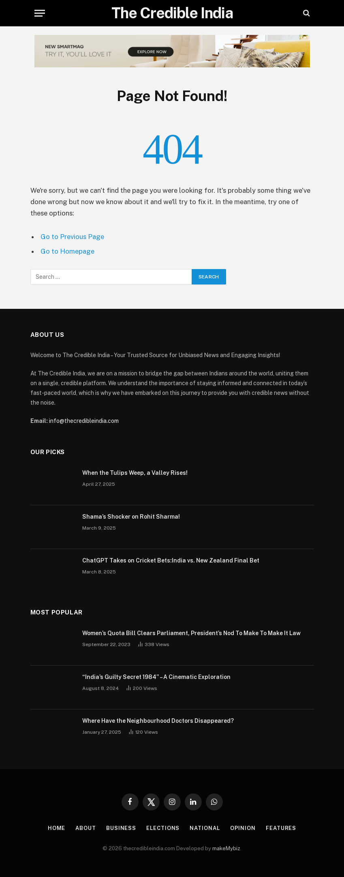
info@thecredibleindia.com (84, 421)
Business (121, 828)
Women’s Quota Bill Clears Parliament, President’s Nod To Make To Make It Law (191, 633)
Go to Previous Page (72, 237)
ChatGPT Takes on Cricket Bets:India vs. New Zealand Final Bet (170, 560)
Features (281, 828)
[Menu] (39, 13)
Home (57, 828)
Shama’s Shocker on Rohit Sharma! (131, 516)
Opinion (243, 828)
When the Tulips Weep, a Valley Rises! (135, 473)
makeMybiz (226, 848)
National (205, 828)
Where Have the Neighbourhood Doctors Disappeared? (158, 721)
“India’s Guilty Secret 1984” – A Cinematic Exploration (156, 677)
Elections (162, 828)
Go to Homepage (67, 251)
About (85, 828)
